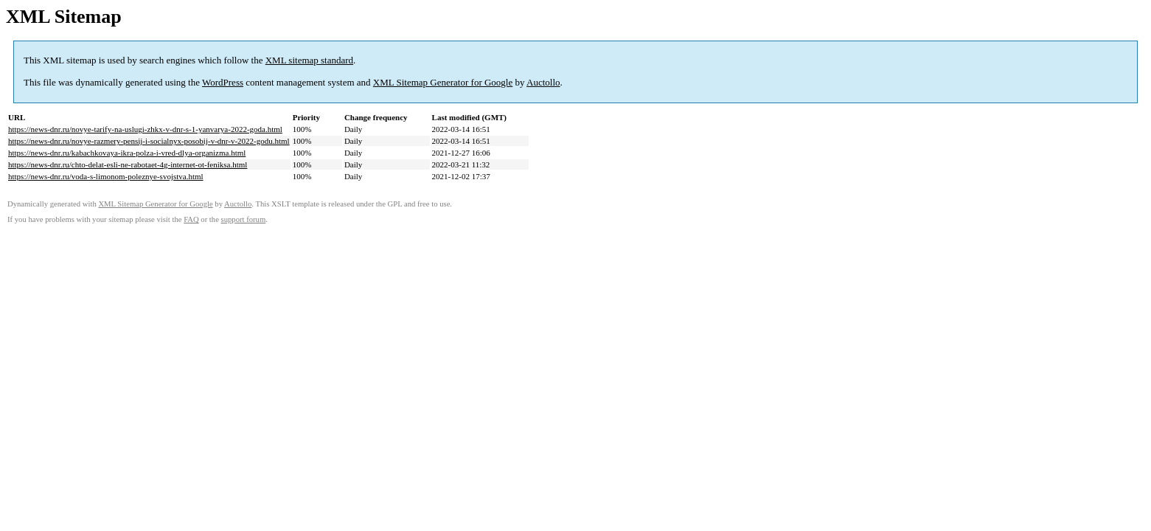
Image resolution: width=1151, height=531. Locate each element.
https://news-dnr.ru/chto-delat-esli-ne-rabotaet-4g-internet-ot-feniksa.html (127, 164)
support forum (243, 219)
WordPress (222, 82)
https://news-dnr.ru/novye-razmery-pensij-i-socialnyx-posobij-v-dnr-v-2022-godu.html (149, 140)
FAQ (191, 219)
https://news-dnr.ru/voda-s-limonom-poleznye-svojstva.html (106, 176)
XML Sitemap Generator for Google (442, 82)
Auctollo (543, 82)
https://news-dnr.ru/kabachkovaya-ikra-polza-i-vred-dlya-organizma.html (127, 152)
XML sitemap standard (309, 60)
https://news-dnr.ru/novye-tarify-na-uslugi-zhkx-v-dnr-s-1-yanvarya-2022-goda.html (145, 129)
